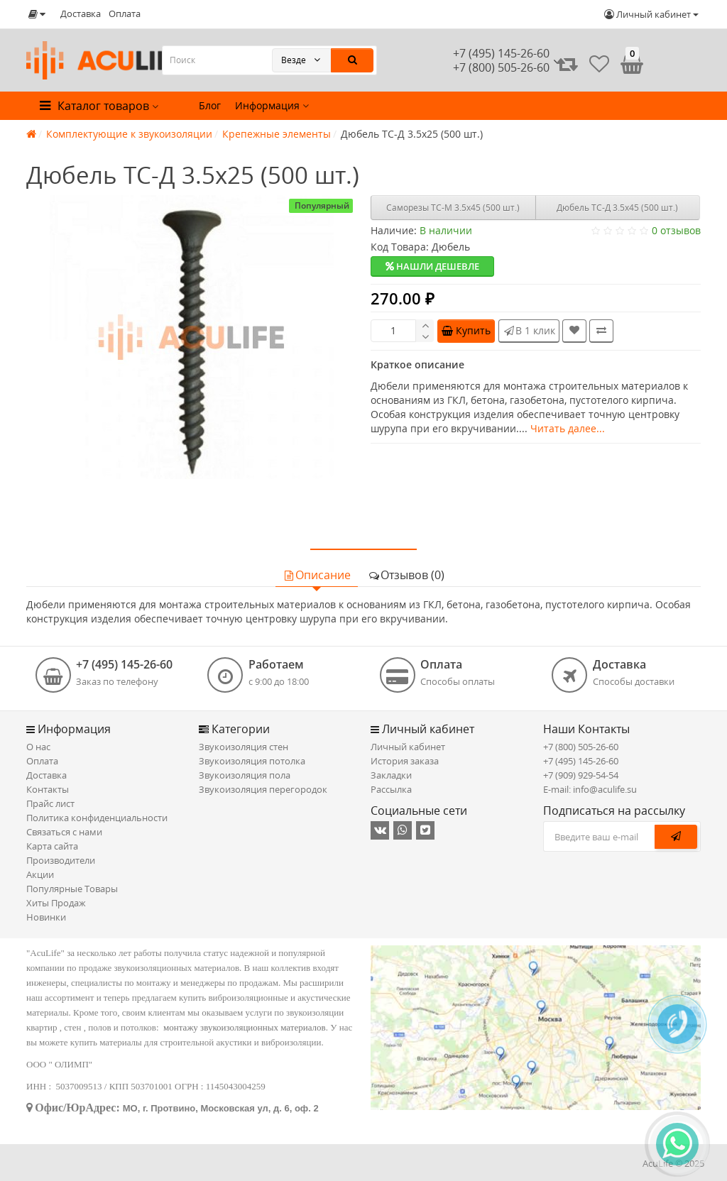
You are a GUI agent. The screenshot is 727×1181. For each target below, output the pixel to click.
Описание (317, 575)
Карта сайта (52, 846)
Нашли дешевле (432, 266)
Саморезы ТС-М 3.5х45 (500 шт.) (453, 208)
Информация (272, 105)
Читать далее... (567, 428)
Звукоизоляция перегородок (263, 789)
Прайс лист (50, 803)
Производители (60, 860)
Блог (210, 105)
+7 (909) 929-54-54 (580, 775)
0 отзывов (676, 230)
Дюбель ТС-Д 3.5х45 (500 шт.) (617, 208)
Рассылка (391, 789)
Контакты (47, 789)
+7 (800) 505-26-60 (580, 746)
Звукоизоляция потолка (252, 760)
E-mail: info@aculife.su (590, 789)
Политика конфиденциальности (97, 817)
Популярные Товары (72, 888)
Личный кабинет (408, 746)
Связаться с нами (64, 831)
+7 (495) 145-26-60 (501, 53)
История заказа (405, 760)
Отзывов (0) (406, 575)
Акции (40, 874)
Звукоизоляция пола (244, 775)
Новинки (46, 917)
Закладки (391, 775)
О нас (38, 746)
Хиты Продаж (56, 902)
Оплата (125, 13)
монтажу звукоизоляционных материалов (244, 1027)
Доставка (80, 13)
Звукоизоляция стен (243, 746)
